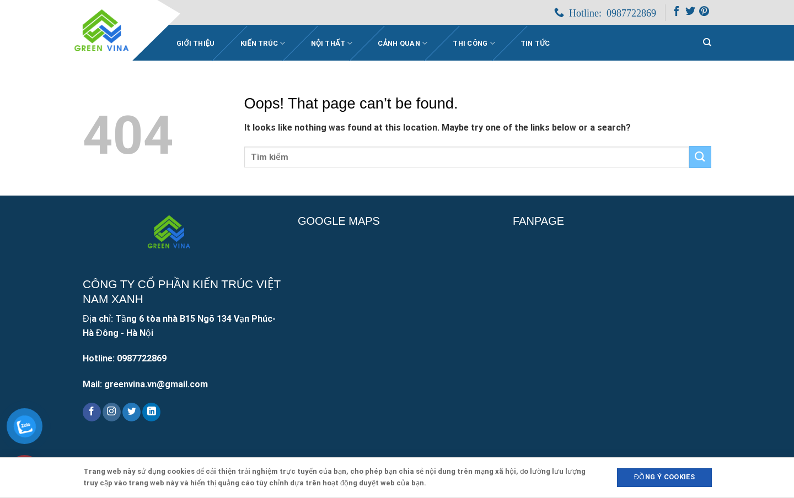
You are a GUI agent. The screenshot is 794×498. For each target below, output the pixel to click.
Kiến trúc (263, 43)
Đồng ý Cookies (664, 477)
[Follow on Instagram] (112, 412)
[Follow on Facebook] (677, 13)
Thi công (474, 43)
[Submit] (700, 156)
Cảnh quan (402, 43)
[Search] (707, 42)
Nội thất (332, 43)
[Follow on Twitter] (690, 13)
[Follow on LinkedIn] (151, 412)
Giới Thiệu (195, 43)
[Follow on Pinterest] (704, 13)
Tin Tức (535, 43)
